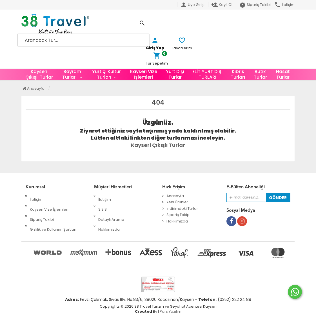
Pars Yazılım (170, 304)
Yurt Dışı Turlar (175, 74)
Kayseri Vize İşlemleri (143, 74)
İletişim (284, 4)
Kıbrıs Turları (238, 74)
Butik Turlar (260, 74)
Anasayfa (33, 88)
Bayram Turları (71, 74)
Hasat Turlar (283, 74)
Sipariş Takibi (255, 4)
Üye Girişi (192, 4)
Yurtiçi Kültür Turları (106, 74)
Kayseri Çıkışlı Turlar (39, 74)
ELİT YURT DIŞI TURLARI (207, 74)
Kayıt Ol (221, 4)
